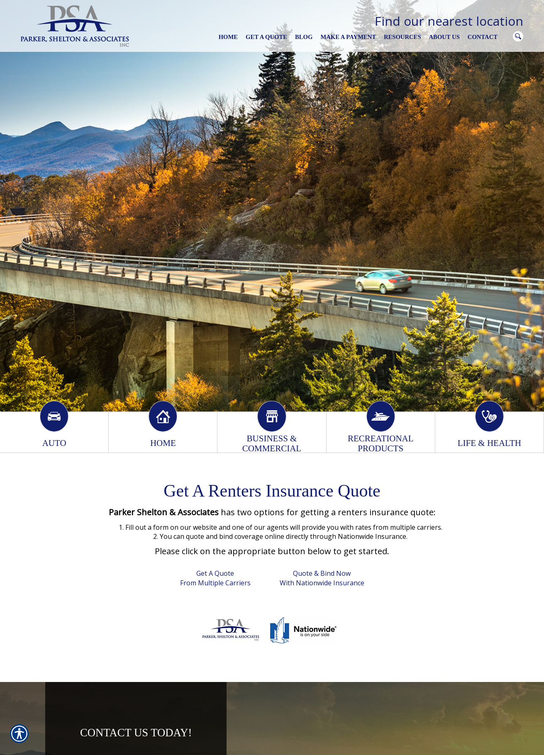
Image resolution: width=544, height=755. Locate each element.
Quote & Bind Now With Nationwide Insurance (322, 578)
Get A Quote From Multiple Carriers (215, 578)
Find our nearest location (449, 20)
